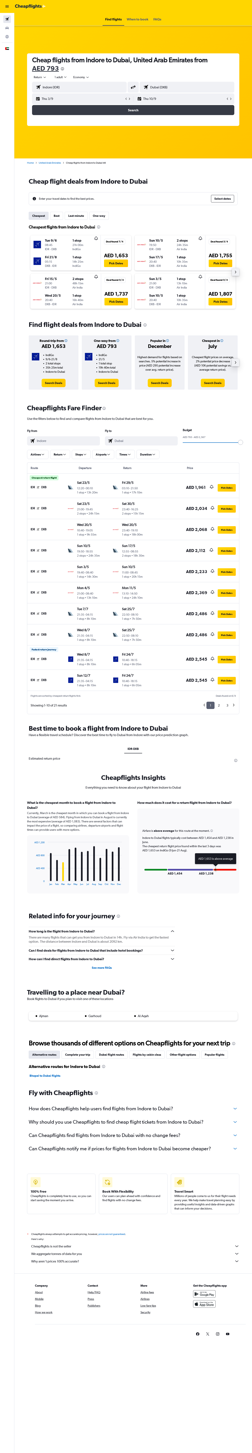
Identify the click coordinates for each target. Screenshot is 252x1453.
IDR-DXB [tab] (133, 748)
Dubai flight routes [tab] (111, 1054)
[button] (7, 6)
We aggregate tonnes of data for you (135, 1253)
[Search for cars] (7, 28)
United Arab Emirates (50, 162)
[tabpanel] (133, 851)
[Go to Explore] (7, 37)
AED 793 (45, 68)
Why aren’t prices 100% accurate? (135, 1261)
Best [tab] (57, 215)
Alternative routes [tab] (44, 1054)
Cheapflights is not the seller (135, 1246)
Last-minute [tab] (76, 215)
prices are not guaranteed (111, 1234)
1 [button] (210, 705)
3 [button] (227, 705)
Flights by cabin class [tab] (147, 1054)
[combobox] (81, 77)
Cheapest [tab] (38, 215)
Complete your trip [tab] (77, 1054)
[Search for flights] (7, 19)
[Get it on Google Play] (204, 1294)
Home (30, 162)
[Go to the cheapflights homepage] (30, 6)
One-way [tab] (99, 215)
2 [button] (219, 705)
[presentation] (62, 69)
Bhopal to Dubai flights (45, 1075)
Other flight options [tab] (183, 1054)
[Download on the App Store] (204, 1304)
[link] (54, 383)
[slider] (240, 442)
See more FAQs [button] (102, 967)
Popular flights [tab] (214, 1054)
